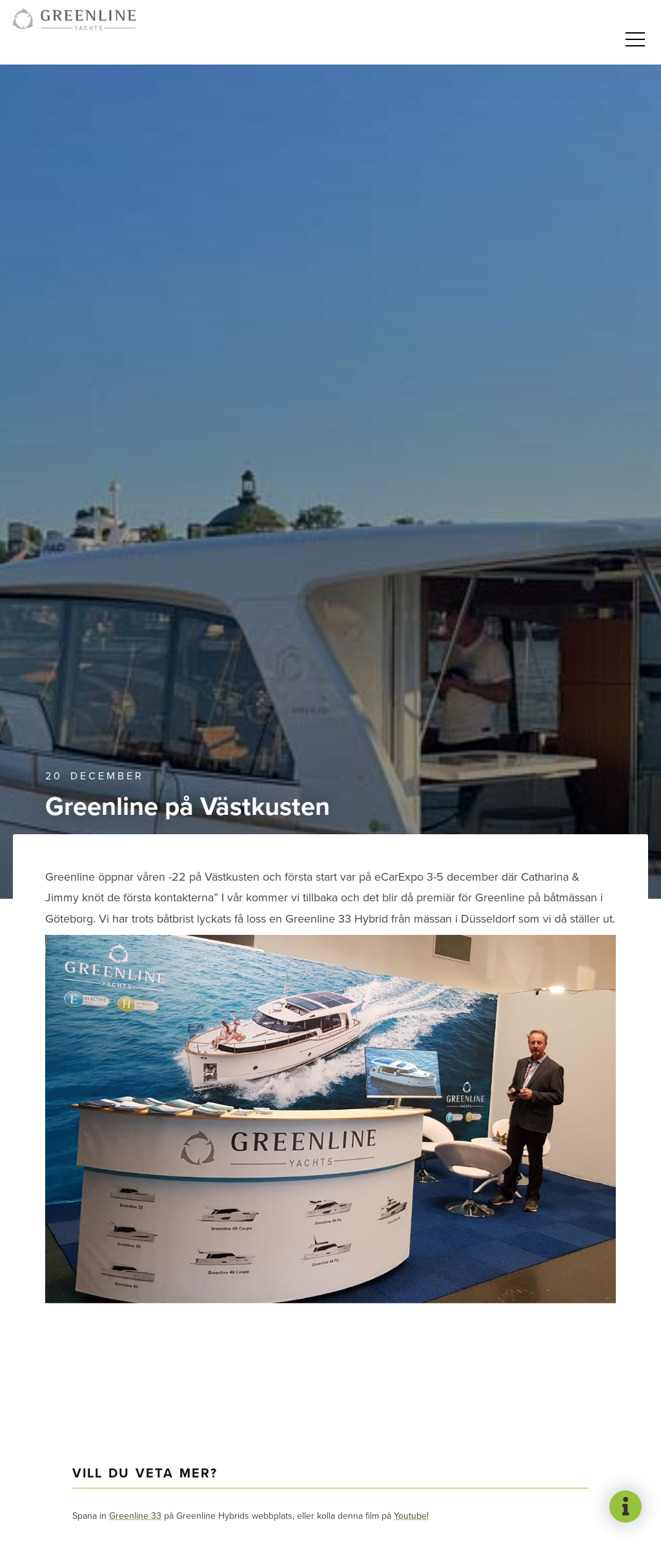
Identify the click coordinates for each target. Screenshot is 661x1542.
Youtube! (411, 1515)
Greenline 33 (135, 1515)
